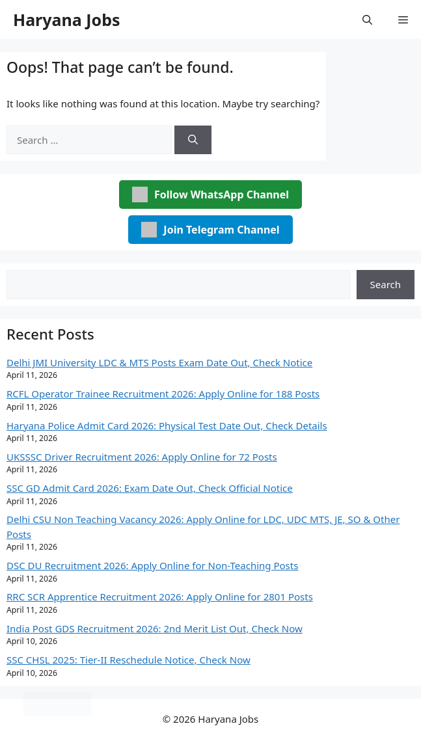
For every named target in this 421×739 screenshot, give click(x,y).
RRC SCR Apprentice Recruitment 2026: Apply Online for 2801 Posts (160, 596)
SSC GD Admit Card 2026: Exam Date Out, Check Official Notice (150, 487)
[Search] (192, 140)
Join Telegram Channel (210, 229)
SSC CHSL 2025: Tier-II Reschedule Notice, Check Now (129, 659)
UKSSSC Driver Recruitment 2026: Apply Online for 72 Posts (142, 456)
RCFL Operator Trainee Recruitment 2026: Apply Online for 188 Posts (163, 393)
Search (385, 284)
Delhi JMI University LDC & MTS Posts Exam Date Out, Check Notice (159, 362)
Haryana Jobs (66, 19)
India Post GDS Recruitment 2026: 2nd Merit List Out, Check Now (155, 628)
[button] (367, 19)
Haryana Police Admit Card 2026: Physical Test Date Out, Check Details (167, 425)
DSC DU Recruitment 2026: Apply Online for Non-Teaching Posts (152, 565)
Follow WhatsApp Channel (210, 194)
